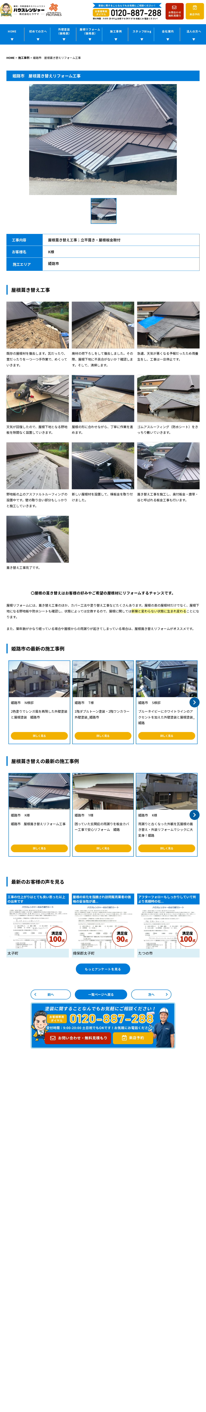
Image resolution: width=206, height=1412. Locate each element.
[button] (195, 703)
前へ (50, 997)
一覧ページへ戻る (101, 997)
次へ (151, 997)
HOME (12, 32)
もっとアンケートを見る (103, 970)
